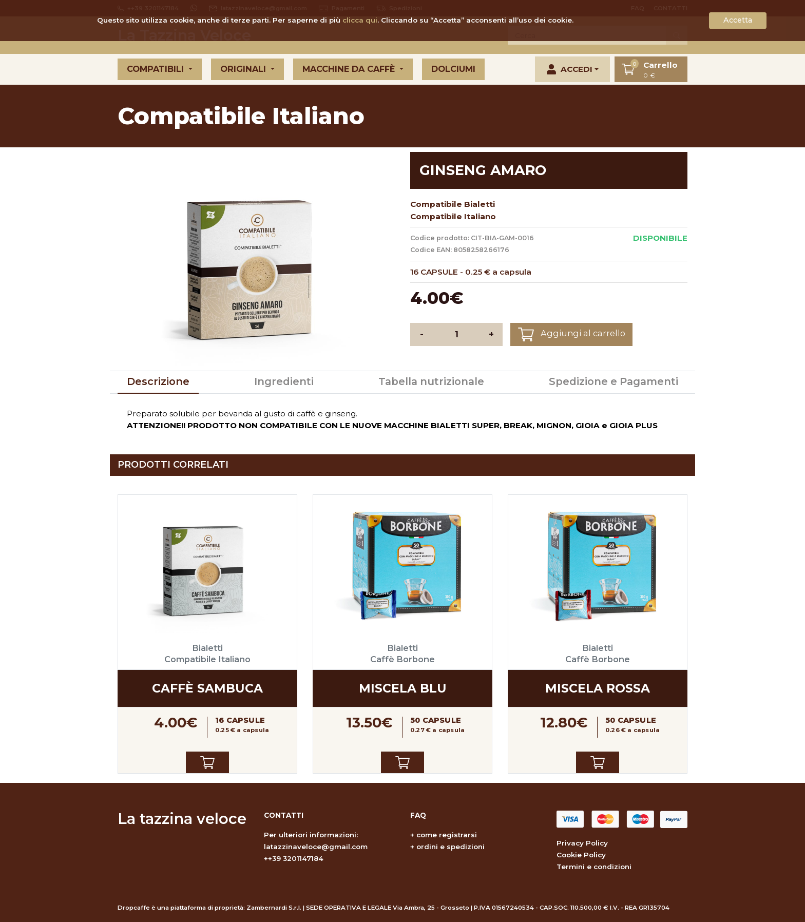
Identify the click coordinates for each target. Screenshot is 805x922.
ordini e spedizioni (450, 846)
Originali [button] (244, 69)
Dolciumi (453, 69)
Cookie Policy (581, 855)
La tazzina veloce (182, 819)
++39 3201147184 (293, 858)
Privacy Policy (582, 843)
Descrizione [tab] (158, 381)
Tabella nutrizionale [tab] (431, 381)
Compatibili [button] (156, 69)
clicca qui (359, 20)
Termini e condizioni (594, 866)
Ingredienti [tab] (284, 381)
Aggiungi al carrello (571, 334)
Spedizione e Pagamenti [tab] (613, 381)
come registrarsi (446, 835)
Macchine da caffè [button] (349, 69)
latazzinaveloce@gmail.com (316, 846)
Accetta (737, 20)
